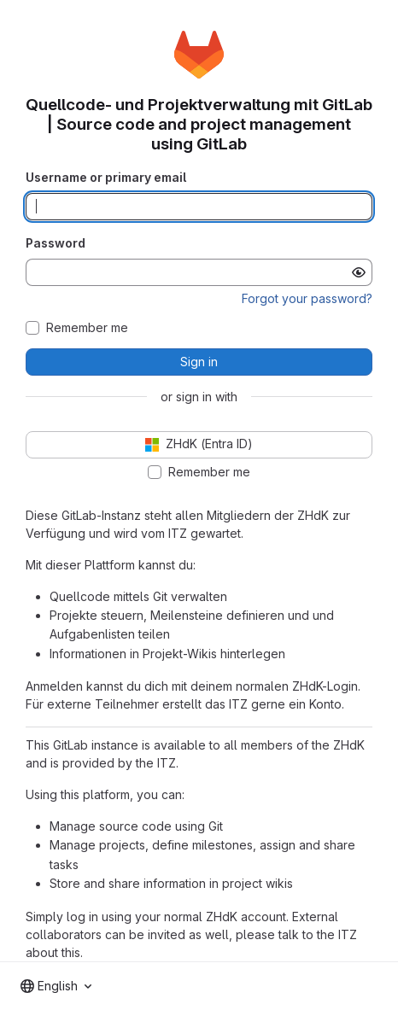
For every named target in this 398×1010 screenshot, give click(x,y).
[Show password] (358, 272)
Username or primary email (106, 177)
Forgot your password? (307, 298)
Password (55, 243)
